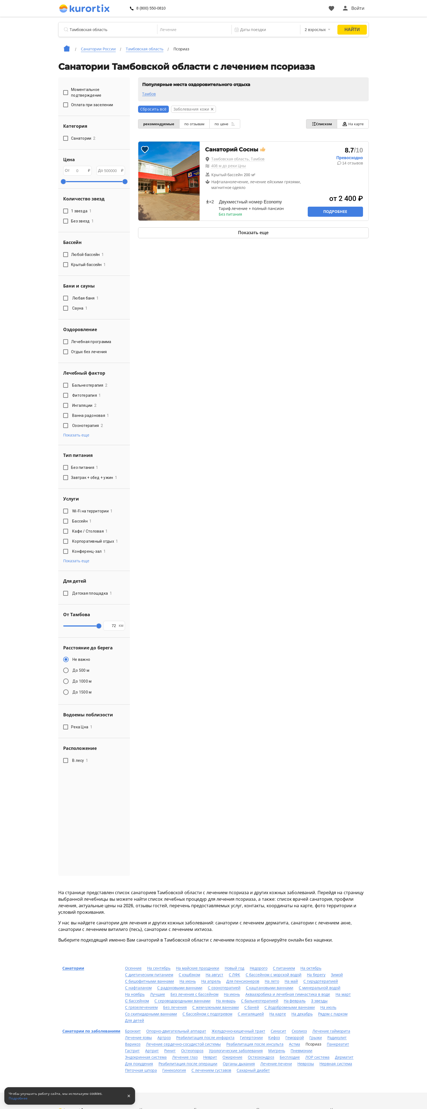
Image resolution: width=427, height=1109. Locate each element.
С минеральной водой (319, 988)
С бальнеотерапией (259, 1001)
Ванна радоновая (90, 415)
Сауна (79, 308)
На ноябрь (135, 994)
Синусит (278, 1031)
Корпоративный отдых (95, 541)
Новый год (234, 968)
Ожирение (232, 1057)
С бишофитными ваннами (149, 981)
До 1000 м (81, 681)
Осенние (133, 968)
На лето (272, 981)
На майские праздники (197, 968)
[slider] (63, 181)
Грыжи (315, 1037)
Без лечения (175, 1007)
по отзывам (196, 124)
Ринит (170, 1051)
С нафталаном (138, 988)
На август (214, 975)
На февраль (295, 1001)
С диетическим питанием (149, 975)
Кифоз (274, 1037)
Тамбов (149, 94)
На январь (226, 1001)
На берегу (316, 975)
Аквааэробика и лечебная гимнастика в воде (287, 994)
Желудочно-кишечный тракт (239, 1031)
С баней (251, 1007)
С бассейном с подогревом (207, 1014)
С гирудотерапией (320, 981)
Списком (320, 124)
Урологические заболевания (236, 1051)
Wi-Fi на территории (92, 511)
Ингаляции (84, 405)
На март (343, 994)
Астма (294, 1044)
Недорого (258, 968)
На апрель (211, 981)
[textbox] (190, 29)
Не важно (81, 659)
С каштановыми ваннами (270, 988)
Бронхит (133, 1031)
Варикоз (133, 1044)
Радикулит (337, 1037)
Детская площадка (92, 593)
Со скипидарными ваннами (151, 1014)
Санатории (73, 968)
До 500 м (80, 670)
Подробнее (335, 211)
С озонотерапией (224, 988)
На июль (328, 1007)
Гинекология (174, 1070)
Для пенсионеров (243, 981)
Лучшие (157, 994)
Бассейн (82, 521)
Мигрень (276, 1051)
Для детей (134, 1020)
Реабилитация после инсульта (254, 1044)
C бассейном (137, 1001)
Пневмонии (301, 1051)
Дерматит (344, 1057)
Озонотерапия (87, 425)
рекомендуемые (159, 124)
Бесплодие (290, 1057)
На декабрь (302, 1014)
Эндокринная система (146, 1057)
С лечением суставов (211, 1070)
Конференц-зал (89, 551)
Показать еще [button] (76, 435)
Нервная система (335, 1064)
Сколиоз (299, 1031)
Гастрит (132, 1051)
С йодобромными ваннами (289, 1007)
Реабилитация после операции (187, 1064)
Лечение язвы (138, 1037)
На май (291, 981)
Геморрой (294, 1037)
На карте (352, 124)
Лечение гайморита (331, 1031)
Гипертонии (251, 1037)
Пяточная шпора (141, 1070)
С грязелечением (141, 1007)
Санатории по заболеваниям (91, 1031)
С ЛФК (234, 975)
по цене (227, 124)
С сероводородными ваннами (182, 1001)
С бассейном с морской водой (273, 975)
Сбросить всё (153, 109)
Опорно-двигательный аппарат (176, 1031)
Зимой (337, 975)
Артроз (164, 1037)
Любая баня (85, 298)
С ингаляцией (251, 1014)
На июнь (187, 981)
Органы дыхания (239, 1064)
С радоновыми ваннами (179, 988)
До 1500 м (81, 692)
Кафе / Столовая (90, 531)
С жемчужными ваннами (215, 1007)
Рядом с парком (332, 1014)
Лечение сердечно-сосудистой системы (183, 1044)
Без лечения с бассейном (194, 994)
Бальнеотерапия (89, 385)
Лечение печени (276, 1064)
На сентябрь (158, 968)
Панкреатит (338, 1044)
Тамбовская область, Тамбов (238, 159)
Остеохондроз (261, 1057)
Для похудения (139, 1064)
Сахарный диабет (253, 1070)
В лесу (80, 760)
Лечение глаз (185, 1057)
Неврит (210, 1057)
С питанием (284, 968)
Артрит (152, 1051)
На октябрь (310, 968)
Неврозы (305, 1064)
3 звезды (319, 1001)
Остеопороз (192, 1051)
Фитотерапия (86, 395)
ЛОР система (317, 1057)
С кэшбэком (189, 975)
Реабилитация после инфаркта (205, 1037)
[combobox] (190, 29)
